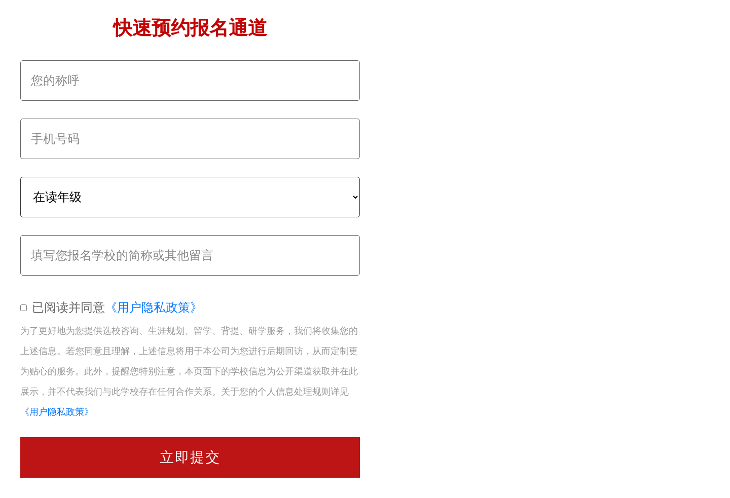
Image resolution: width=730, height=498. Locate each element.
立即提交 (190, 457)
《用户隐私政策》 (153, 307)
